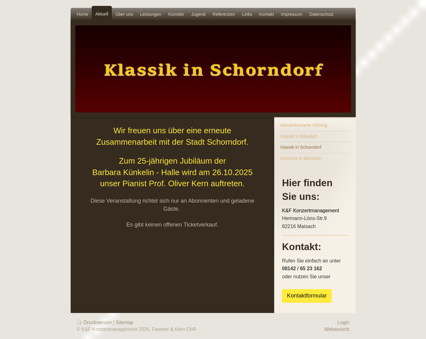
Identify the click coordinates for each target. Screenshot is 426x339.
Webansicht (336, 329)
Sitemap (125, 322)
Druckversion (95, 322)
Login (343, 322)
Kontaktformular (307, 296)
